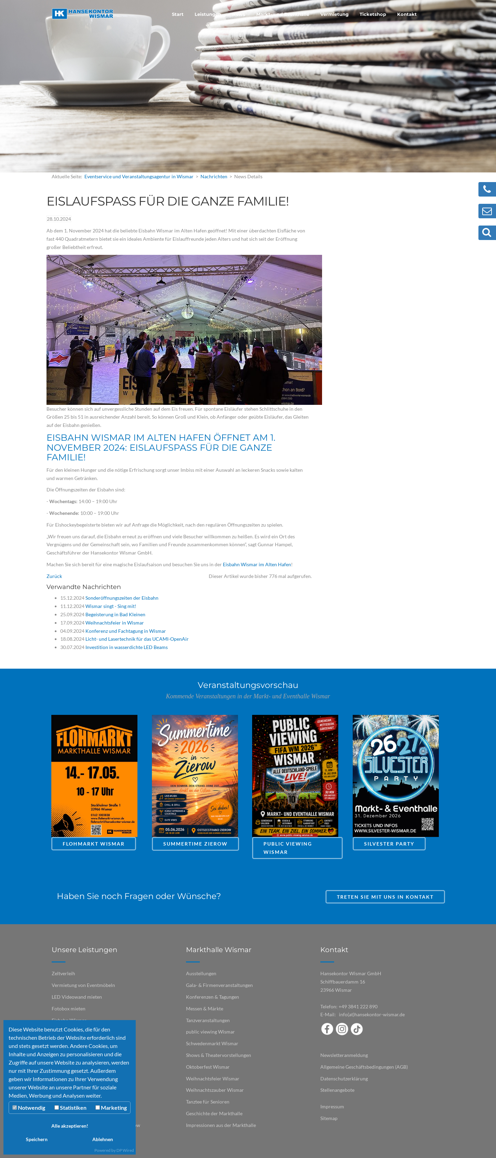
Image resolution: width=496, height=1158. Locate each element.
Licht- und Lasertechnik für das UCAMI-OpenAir (136, 639)
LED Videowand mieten (77, 997)
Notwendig (28, 1107)
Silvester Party (389, 844)
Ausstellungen (201, 973)
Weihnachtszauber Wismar (215, 1090)
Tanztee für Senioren (207, 1102)
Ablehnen (102, 1139)
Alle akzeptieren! (69, 1126)
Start (178, 14)
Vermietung (334, 14)
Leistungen (208, 14)
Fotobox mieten (68, 1008)
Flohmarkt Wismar (94, 844)
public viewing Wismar (210, 1032)
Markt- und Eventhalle (282, 14)
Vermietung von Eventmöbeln (83, 985)
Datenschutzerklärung (344, 1078)
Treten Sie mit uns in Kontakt (385, 897)
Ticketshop (373, 14)
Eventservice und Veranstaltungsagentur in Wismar (139, 176)
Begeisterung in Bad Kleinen (114, 614)
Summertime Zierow (195, 844)
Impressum (332, 1106)
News (238, 14)
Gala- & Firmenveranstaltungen (219, 985)
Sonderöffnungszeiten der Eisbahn (121, 598)
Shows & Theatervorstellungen (218, 1055)
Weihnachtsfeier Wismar (212, 1078)
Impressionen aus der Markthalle (221, 1125)
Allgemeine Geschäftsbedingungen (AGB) (364, 1067)
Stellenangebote (337, 1090)
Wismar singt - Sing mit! (110, 606)
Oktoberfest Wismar (208, 1067)
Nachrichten (213, 176)
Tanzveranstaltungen (208, 1020)
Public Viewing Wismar (288, 848)
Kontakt (407, 14)
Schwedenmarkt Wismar (212, 1043)
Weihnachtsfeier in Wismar (114, 623)
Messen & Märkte (204, 1008)
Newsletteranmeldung (344, 1055)
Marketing (111, 1107)
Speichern (37, 1139)
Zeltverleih (63, 973)
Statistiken (70, 1107)
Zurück (54, 576)
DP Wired (125, 1150)
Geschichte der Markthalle (214, 1113)
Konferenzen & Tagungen (212, 997)
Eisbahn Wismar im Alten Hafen (257, 564)
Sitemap (329, 1118)
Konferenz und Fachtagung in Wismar (125, 631)
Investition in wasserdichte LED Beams (126, 647)
